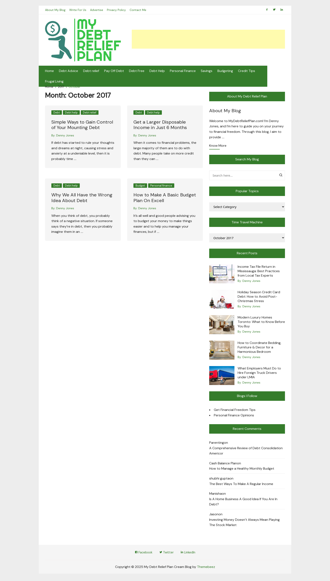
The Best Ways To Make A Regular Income (241, 484)
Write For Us (77, 10)
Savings (206, 71)
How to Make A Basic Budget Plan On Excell (164, 198)
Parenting (216, 443)
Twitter (166, 553)
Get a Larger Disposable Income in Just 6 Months (160, 125)
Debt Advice (68, 71)
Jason (213, 515)
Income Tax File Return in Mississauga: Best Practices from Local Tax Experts (259, 272)
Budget (140, 186)
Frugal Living (269, 71)
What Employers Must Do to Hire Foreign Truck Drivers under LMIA (259, 373)
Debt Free (136, 71)
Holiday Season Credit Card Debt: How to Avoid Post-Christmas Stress (259, 297)
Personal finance (161, 186)
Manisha (215, 494)
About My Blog (55, 10)
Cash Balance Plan (223, 464)
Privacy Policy (117, 10)
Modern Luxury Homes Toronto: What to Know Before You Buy (261, 322)
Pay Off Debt (114, 71)
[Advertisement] (208, 39)
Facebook (142, 553)
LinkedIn (189, 553)
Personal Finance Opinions (234, 416)
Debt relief (91, 71)
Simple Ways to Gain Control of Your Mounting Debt (82, 125)
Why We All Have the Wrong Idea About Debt (81, 198)
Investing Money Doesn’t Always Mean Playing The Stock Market (244, 523)
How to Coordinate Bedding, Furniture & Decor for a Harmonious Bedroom (259, 348)
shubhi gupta (219, 479)
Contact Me (138, 10)
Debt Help (157, 71)
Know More (217, 147)
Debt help (71, 113)
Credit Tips (246, 71)
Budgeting (225, 71)
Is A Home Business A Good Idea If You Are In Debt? (243, 503)
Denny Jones (65, 136)
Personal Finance (183, 71)
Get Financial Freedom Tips (234, 410)
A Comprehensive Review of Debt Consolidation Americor (246, 451)
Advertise (97, 10)
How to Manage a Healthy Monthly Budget (241, 469)
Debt (56, 113)
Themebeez (206, 568)
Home (49, 71)
